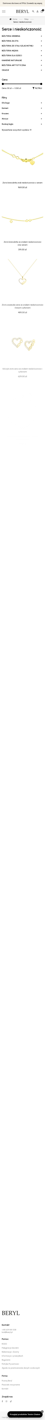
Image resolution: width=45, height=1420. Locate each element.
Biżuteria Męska (22, 50)
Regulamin (6, 1360)
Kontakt (5, 1389)
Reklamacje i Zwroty (10, 1352)
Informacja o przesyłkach (12, 1356)
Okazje (22, 70)
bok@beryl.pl (7, 1332)
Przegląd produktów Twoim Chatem (25, 1414)
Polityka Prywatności (10, 1364)
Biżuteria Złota (22, 41)
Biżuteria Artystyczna (22, 65)
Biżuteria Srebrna (22, 36)
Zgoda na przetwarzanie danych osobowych (21, 1368)
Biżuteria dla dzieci (22, 55)
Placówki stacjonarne (11, 1385)
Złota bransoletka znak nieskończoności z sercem (22, 188)
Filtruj (38, 88)
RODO (4, 1344)
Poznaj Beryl (7, 1381)
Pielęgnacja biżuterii (10, 1348)
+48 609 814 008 (9, 1330)
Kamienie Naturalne (22, 60)
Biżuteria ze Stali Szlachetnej (22, 45)
